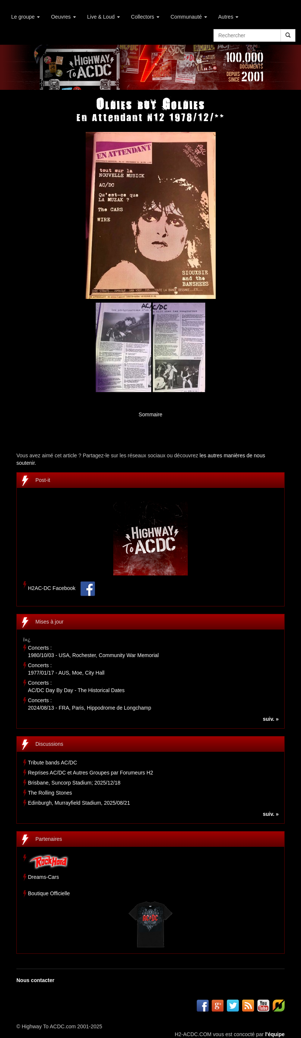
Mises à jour (49, 622)
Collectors (145, 17)
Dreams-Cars (43, 877)
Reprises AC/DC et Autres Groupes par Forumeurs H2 (90, 773)
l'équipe (275, 1034)
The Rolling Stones (50, 793)
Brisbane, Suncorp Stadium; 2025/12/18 (74, 783)
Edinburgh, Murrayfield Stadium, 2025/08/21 (79, 803)
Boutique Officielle (49, 893)
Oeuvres (63, 17)
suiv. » (271, 719)
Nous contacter (35, 980)
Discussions (49, 744)
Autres (228, 17)
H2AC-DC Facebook (52, 588)
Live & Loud (103, 17)
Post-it (42, 480)
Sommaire (150, 414)
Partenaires (48, 839)
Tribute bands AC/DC (52, 763)
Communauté (189, 17)
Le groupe (25, 17)
